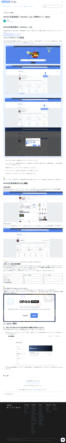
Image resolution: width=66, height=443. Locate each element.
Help (47, 409)
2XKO (32, 416)
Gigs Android (41, 416)
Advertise (55, 408)
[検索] (53, 6)
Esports (33, 429)
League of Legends (33, 407)
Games (32, 424)
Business (55, 407)
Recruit (54, 409)
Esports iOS (41, 424)
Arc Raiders (33, 423)
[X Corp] (5, 375)
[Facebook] (3, 375)
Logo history (26, 412)
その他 (31, 6)
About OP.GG (27, 407)
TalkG (32, 427)
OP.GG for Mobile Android (41, 411)
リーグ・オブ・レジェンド (18, 6)
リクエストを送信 (37, 389)
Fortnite (33, 419)
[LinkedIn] (7, 375)
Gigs (32, 430)
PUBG (32, 415)
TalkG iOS (41, 420)
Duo (32, 426)
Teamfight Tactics (33, 410)
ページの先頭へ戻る (8, 394)
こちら (26, 269)
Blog (25, 409)
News (25, 411)
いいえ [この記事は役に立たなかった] (36, 383)
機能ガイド (26, 6)
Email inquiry (48, 411)
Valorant (33, 412)
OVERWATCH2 (34, 413)
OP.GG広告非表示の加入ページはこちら (12, 33)
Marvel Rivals (34, 418)
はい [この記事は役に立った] (29, 383)
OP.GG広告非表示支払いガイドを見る (11, 35)
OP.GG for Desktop (41, 407)
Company (26, 408)
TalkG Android (42, 419)
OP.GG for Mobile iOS (41, 414)
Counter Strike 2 (34, 421)
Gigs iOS (40, 418)
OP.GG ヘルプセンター (7, 6)
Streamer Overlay (33, 432)
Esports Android (40, 423)
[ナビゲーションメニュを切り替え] (62, 2)
